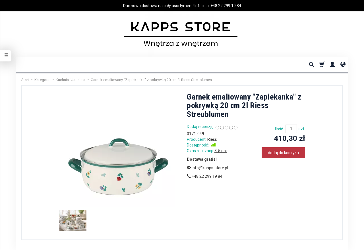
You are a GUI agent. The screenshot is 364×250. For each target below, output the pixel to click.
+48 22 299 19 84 (225, 5)
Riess (212, 139)
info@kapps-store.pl (207, 168)
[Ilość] (291, 129)
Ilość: (279, 129)
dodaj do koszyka (283, 152)
